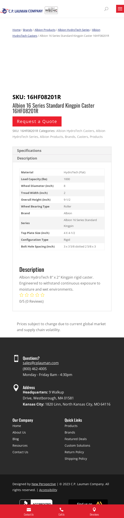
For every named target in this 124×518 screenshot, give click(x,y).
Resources (20, 445)
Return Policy (74, 452)
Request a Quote (37, 121)
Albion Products (45, 30)
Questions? (31, 358)
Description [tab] (27, 158)
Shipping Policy (76, 459)
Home (16, 30)
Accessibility (48, 490)
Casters (82, 137)
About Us (19, 432)
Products (96, 137)
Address (29, 387)
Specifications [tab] (29, 150)
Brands (27, 30)
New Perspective (44, 484)
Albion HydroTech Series (74, 30)
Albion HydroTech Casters (75, 131)
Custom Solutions (77, 445)
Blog (15, 439)
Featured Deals (76, 439)
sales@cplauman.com (41, 362)
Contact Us (20, 452)
